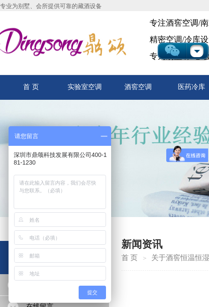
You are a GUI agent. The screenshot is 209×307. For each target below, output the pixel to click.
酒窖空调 (138, 86)
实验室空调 (85, 86)
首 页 (30, 86)
